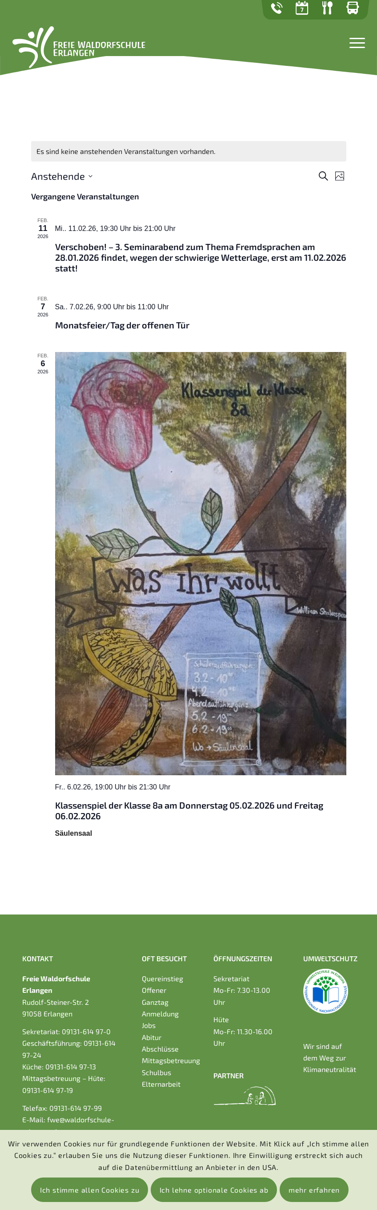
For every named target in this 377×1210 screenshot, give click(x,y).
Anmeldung (160, 1013)
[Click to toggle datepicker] (61, 176)
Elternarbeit (161, 1084)
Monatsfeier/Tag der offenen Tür (122, 325)
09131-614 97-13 (70, 1066)
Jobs (149, 1025)
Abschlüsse (160, 1048)
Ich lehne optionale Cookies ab (214, 1190)
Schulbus (156, 1072)
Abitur (151, 1037)
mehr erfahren (314, 1190)
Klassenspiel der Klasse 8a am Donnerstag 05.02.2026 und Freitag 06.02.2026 (189, 810)
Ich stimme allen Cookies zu (90, 1190)
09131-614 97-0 (86, 1031)
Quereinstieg (162, 978)
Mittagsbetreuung (171, 1060)
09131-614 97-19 (47, 1090)
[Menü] (355, 42)
